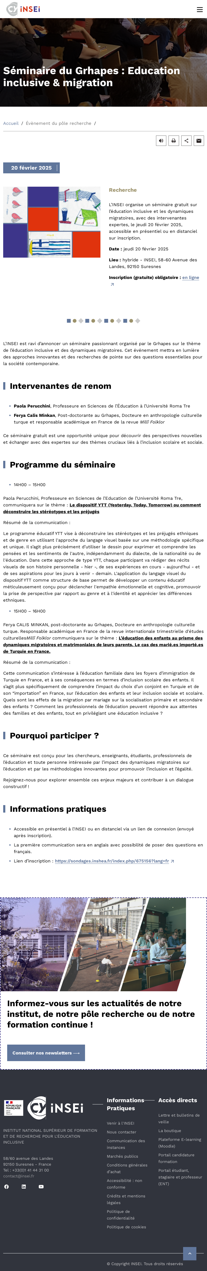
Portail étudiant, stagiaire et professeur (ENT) (180, 1177)
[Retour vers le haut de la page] (189, 1253)
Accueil (11, 123)
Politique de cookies (126, 1227)
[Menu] (200, 9)
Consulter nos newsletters (46, 1053)
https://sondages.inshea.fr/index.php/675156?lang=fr (112, 861)
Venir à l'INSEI (120, 1123)
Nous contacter (121, 1132)
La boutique (169, 1130)
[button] (161, 140)
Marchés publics (122, 1156)
